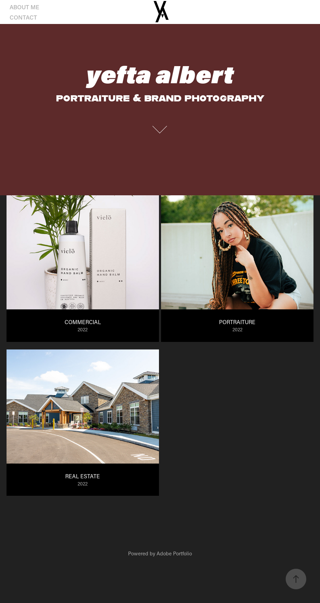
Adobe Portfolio (174, 553)
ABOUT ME (24, 7)
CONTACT (23, 17)
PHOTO (57, 7)
